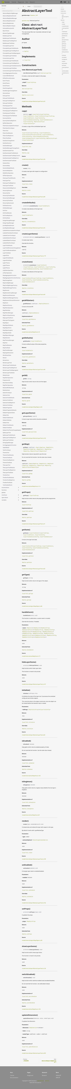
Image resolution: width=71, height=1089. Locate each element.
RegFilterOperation (8, 385)
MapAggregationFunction (9, 275)
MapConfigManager (8, 283)
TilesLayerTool (6, 465)
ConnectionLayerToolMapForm (11, 63)
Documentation (14, 1077)
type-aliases (5, 497)
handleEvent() (65, 49)
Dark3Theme (6, 85)
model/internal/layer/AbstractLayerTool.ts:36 (33, 159)
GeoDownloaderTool (8, 150)
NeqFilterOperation (8, 377)
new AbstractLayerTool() (65, 16)
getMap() (64, 41)
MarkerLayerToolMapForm (10, 367)
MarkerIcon (6, 360)
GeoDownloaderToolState (9, 160)
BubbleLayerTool (7, 36)
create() (63, 24)
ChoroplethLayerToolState (10, 56)
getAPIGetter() (65, 33)
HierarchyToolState (8, 200)
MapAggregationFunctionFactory (11, 278)
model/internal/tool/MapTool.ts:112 (31, 486)
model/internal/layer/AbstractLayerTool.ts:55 (33, 228)
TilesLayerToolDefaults (9, 467)
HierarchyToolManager (9, 198)
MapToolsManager (8, 350)
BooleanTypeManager (8, 33)
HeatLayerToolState (8, 185)
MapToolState (6, 348)
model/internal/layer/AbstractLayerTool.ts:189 (34, 859)
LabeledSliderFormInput (9, 240)
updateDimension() (65, 73)
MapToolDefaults (7, 345)
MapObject (6, 323)
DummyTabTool (7, 118)
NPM (58, 1077)
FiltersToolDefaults (8, 133)
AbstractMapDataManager (10, 18)
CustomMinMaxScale (8, 75)
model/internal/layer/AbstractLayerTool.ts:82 (33, 735)
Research (32, 2)
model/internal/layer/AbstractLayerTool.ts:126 (34, 968)
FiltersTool (5, 130)
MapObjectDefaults (8, 325)
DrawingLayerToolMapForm (10, 110)
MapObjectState (7, 333)
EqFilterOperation (7, 123)
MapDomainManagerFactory (10, 298)
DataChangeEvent (7, 88)
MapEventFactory (7, 305)
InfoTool (5, 210)
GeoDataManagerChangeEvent (11, 148)
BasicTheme (6, 31)
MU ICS (47, 1081)
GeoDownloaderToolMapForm (11, 158)
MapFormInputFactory (9, 315)
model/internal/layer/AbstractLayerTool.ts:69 (33, 294)
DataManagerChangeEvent (10, 90)
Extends (62, 9)
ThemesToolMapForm (8, 460)
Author (62, 7)
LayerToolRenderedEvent (9, 250)
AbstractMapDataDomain (9, 16)
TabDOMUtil (6, 447)
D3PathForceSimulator (9, 78)
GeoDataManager (7, 145)
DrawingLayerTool (7, 105)
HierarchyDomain (7, 190)
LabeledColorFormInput (9, 235)
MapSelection (6, 338)
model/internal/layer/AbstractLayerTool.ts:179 (34, 256)
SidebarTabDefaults (8, 417)
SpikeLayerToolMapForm (9, 437)
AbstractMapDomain (8, 23)
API (37, 15)
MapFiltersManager (8, 313)
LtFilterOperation (7, 273)
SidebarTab (6, 415)
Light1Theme (6, 263)
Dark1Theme (6, 80)
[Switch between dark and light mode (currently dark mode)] (69, 2)
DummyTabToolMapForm (9, 120)
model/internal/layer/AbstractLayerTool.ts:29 (33, 101)
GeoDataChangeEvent (8, 140)
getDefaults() (64, 35)
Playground (21, 2)
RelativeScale (6, 390)
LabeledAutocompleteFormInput (11, 230)
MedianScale (6, 375)
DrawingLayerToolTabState (10, 115)
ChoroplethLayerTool (8, 46)
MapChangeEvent (7, 280)
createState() (64, 31)
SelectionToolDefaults (8, 397)
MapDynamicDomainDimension (11, 300)
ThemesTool (6, 452)
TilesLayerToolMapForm (9, 470)
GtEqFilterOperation (8, 173)
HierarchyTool (6, 193)
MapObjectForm (7, 328)
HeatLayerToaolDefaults (9, 178)
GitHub (58, 1075)
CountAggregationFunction (10, 73)
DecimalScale (6, 93)
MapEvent (5, 303)
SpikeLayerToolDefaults (9, 435)
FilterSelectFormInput (8, 128)
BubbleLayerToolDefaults (9, 38)
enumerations (5, 487)
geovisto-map (25, 20)
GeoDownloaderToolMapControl (11, 155)
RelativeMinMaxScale (8, 387)
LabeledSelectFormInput (9, 238)
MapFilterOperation (8, 308)
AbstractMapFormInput (9, 26)
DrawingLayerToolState (9, 113)
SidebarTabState (7, 420)
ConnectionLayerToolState (10, 68)
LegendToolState (7, 260)
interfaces (4, 495)
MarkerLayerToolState (8, 372)
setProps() (64, 65)
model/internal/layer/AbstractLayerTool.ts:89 (33, 197)
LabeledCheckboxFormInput (10, 233)
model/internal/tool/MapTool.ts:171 (31, 656)
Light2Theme (6, 265)
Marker (5, 357)
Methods (62, 20)
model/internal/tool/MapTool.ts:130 (31, 775)
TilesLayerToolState (8, 472)
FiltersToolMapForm (8, 135)
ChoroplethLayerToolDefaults (10, 48)
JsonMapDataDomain (8, 225)
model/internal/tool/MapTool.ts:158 (31, 1009)
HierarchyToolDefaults (9, 195)
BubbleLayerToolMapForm (10, 41)
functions (4, 490)
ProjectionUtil (6, 380)
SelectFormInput (7, 392)
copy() (63, 22)
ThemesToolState (7, 462)
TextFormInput (7, 450)
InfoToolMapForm (7, 215)
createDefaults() (65, 26)
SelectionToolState (8, 405)
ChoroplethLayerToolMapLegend (11, 53)
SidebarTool (6, 422)
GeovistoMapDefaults (8, 168)
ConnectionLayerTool (8, 58)
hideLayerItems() (65, 52)
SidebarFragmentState (9, 412)
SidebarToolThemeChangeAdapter (11, 430)
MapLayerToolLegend (8, 320)
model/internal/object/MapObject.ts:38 (32, 940)
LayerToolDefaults (7, 245)
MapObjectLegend (8, 330)
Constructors (63, 13)
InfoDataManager (7, 208)
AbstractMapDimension (9, 21)
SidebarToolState (7, 427)
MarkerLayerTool (7, 362)
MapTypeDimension (8, 353)
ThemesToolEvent (7, 457)
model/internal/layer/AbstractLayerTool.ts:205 (34, 1053)
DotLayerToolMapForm (9, 100)
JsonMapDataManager (9, 228)
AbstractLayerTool (7, 11)
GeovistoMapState (7, 170)
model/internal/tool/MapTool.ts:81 (31, 815)
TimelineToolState (7, 482)
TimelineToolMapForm (9, 480)
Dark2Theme (6, 83)
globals (3, 492)
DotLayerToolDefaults (8, 98)
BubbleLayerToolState (8, 43)
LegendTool (6, 255)
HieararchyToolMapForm (9, 188)
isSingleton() (64, 59)
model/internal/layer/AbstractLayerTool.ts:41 (33, 524)
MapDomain (6, 290)
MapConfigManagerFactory (10, 285)
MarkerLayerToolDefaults (9, 365)
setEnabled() (64, 63)
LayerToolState (7, 253)
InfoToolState (6, 218)
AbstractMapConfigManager (10, 13)
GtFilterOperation (7, 175)
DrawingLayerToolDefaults (10, 108)
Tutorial (12, 1075)
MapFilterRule (6, 310)
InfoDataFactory (7, 205)
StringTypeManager (8, 442)
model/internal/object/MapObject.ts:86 (32, 606)
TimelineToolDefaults (8, 477)
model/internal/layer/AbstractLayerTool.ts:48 (33, 369)
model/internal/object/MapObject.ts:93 (32, 407)
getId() (63, 37)
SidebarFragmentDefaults (9, 410)
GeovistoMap (6, 165)
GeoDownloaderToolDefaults (10, 153)
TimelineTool (6, 475)
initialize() (64, 55)
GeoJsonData (6, 163)
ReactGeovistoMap (8, 382)
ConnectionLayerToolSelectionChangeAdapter (11, 65)
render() (63, 61)
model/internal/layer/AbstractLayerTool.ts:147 (34, 684)
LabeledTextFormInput (9, 243)
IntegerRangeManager (9, 220)
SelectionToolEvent (8, 400)
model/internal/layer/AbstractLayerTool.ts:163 (34, 438)
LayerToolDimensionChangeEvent (11, 248)
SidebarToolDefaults (8, 425)
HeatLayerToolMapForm (9, 183)
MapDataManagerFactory (9, 288)
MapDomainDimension (9, 295)
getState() (64, 45)
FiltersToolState (7, 138)
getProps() (64, 43)
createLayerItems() (65, 29)
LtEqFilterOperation (8, 270)
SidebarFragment (7, 407)
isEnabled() (64, 57)
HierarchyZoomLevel (8, 203)
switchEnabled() (65, 71)
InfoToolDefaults (7, 213)
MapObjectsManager (8, 335)
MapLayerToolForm (8, 318)
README (4, 6)
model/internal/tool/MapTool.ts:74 (31, 332)
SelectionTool (6, 395)
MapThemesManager (8, 340)
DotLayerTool (6, 95)
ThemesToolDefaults (8, 455)
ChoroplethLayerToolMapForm (11, 51)
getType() (64, 47)
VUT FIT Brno (40, 1081)
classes (3, 8)
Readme (32, 15)
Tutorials (14, 2)
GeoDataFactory (7, 143)
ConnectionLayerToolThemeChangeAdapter (11, 70)
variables (4, 500)
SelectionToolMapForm (9, 402)
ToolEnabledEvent (7, 485)
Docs (27, 2)
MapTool (5, 343)
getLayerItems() (65, 39)
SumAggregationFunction (9, 445)
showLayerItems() (65, 68)
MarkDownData (7, 355)
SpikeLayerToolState (8, 440)
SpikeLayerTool (7, 432)
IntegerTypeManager (8, 223)
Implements (63, 11)
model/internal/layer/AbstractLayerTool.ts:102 (34, 903)
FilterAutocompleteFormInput (11, 125)
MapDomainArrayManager (10, 293)
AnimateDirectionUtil (8, 28)
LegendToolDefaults (8, 258)
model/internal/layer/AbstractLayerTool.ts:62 (33, 568)
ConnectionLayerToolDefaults (10, 60)
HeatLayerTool (6, 180)
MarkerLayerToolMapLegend (10, 370)
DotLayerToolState (8, 103)
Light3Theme (6, 268)
